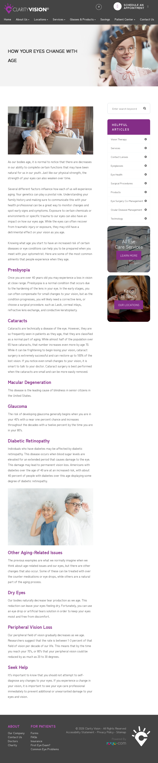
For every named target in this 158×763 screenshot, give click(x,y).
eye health (118, 175)
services (117, 148)
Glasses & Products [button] (83, 19)
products (117, 193)
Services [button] (59, 19)
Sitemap (121, 732)
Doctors (13, 741)
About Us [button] (22, 19)
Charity (12, 745)
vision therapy (120, 139)
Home (7, 19)
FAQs (34, 737)
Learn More (128, 260)
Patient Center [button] (125, 19)
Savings (105, 19)
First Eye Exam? (40, 745)
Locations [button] (41, 19)
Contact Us (147, 19)
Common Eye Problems (45, 749)
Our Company (16, 733)
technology (118, 223)
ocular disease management (128, 214)
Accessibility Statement (80, 732)
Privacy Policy (105, 732)
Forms (34, 733)
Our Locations (128, 309)
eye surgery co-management (121, 203)
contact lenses (121, 157)
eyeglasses (118, 166)
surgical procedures (123, 184)
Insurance (36, 741)
